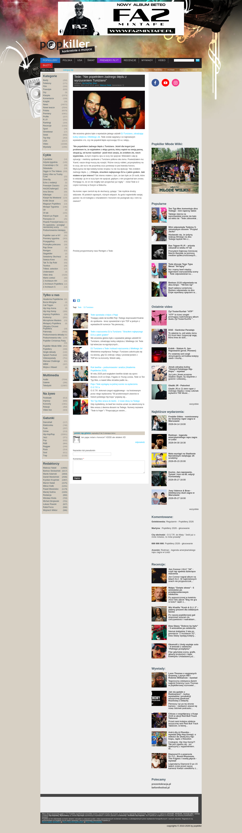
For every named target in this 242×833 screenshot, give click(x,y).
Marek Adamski (50, 474)
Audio (45, 379)
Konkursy (47, 317)
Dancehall (47, 422)
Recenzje (47, 126)
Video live (47, 410)
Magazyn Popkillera (52, 204)
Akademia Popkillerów (53, 299)
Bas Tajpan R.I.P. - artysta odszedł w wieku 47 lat (181, 246)
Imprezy (46, 401)
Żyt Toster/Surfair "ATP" (180, 311)
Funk (45, 428)
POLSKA (67, 60)
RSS (195, 70)
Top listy (46, 138)
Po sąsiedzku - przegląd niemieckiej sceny (54, 226)
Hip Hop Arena (49, 308)
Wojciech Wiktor (50, 510)
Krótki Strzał (48, 201)
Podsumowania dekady (53, 335)
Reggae (46, 446)
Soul (45, 452)
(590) (65, 507)
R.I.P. (45, 119)
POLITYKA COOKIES (94, 822)
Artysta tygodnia (50, 162)
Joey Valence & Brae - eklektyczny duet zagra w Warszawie (181, 492)
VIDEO (162, 60)
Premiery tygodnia (51, 238)
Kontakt (171, 70)
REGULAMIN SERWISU (51, 822)
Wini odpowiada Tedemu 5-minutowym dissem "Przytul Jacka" (183, 229)
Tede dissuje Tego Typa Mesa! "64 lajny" (180, 265)
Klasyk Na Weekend (52, 198)
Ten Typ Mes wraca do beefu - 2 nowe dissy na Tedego (115, 401)
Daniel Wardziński (51, 477)
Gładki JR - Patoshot (179, 385)
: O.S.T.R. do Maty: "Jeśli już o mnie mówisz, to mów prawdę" (173, 535)
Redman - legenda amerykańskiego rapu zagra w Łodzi (182, 437)
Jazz (45, 437)
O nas (146, 70)
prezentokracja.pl (161, 784)
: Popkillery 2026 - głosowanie (171, 528)
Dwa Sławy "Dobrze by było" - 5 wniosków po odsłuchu (183, 627)
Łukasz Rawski (49, 504)
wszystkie (194, 404)
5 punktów (47, 159)
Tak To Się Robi (50, 263)
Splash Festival (50, 355)
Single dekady (49, 352)
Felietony (47, 83)
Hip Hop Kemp (49, 311)
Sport (45, 129)
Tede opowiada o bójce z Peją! (104, 315)
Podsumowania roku (52, 338)
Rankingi (47, 123)
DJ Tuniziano (88, 307)
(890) (65, 495)
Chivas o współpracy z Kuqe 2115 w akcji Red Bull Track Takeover (183, 716)
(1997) (64, 480)
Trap (45, 455)
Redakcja (47, 495)
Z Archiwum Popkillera (53, 284)
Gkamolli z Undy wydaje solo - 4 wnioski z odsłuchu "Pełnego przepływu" (183, 646)
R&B (45, 443)
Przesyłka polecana (52, 244)
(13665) (64, 468)
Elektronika (48, 425)
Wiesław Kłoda (49, 498)
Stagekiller (47, 253)
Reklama (184, 70)
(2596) (64, 477)
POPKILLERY (50, 60)
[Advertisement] (112, 423)
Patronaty (158, 70)
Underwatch (48, 272)
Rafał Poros (48, 507)
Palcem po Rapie (50, 216)
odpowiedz (140, 442)
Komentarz (78, 459)
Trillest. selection (50, 269)
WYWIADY (147, 60)
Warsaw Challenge (51, 361)
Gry (44, 92)
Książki (46, 101)
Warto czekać (49, 278)
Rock (45, 449)
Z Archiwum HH (50, 281)
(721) (65, 501)
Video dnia (48, 275)
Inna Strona (48, 191)
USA (79, 60)
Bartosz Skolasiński (52, 471)
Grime (46, 431)
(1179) (64, 489)
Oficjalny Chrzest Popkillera (50, 327)
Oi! (44, 210)
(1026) (64, 492)
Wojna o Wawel (50, 367)
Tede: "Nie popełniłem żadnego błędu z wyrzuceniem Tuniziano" (100, 78)
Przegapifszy (49, 241)
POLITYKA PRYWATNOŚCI (73, 822)
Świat (45, 135)
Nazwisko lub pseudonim (84, 450)
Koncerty (47, 404)
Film (45, 86)
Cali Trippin (48, 305)
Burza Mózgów (49, 302)
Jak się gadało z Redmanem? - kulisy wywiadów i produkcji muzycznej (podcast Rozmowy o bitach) (179, 696)
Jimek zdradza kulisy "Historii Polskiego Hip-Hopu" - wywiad (180, 369)
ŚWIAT (91, 60)
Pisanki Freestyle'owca (53, 222)
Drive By (47, 179)
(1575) (64, 483)
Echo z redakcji (50, 182)
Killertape (47, 195)
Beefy (45, 80)
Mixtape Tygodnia (51, 207)
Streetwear (48, 132)
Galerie (46, 382)
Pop (45, 440)
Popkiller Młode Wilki (52, 346)
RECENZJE (130, 60)
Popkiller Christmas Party (54, 341)
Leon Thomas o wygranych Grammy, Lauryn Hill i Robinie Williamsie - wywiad (182, 675)
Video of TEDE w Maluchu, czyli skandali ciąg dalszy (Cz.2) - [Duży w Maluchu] (109, 226)
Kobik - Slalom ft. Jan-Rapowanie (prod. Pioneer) (182, 349)
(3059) (64, 474)
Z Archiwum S (49, 287)
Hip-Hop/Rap (49, 434)
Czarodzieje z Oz (50, 165)
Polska (46, 110)
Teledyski (47, 385)
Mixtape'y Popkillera (52, 323)
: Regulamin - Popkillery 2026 (173, 521)
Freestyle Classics (51, 185)
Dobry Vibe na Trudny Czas (53, 175)
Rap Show (47, 247)
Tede (80, 307)
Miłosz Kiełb (48, 486)
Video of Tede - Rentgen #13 (109, 276)
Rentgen (47, 250)
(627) (65, 504)
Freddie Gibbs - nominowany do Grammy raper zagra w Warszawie (183, 418)
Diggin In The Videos (52, 171)
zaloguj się (68, 70)
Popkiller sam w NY (52, 235)
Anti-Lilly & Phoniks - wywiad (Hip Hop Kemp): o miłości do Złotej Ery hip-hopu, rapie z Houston (182, 735)
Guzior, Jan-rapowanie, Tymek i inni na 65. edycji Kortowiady (181, 474)
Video (45, 144)
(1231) (64, 486)
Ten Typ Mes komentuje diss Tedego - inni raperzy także (183, 209)
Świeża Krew (49, 259)
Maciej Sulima (49, 492)
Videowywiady (49, 358)
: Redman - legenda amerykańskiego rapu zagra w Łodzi (173, 551)
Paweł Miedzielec (51, 489)
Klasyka (46, 95)
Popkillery (47, 349)
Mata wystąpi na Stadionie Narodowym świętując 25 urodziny (182, 455)
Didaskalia (47, 168)
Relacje (46, 407)
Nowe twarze (49, 107)
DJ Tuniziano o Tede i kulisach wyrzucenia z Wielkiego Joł (116, 348)
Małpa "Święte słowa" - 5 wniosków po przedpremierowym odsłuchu (181, 591)
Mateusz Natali (49, 468)
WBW (45, 364)
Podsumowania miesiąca (54, 230)
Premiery (47, 113)
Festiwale (47, 398)
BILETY (47, 65)
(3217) (64, 471)
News (45, 104)
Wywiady (47, 147)
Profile (46, 116)
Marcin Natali (49, 483)
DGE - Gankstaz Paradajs (181, 330)
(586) (65, 510)
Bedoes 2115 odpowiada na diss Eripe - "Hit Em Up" (182, 283)
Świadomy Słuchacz (52, 256)
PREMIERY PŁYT (109, 60)
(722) (65, 498)
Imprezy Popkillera (51, 314)
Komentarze (48, 98)
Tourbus (46, 266)
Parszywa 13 (49, 219)
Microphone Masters (52, 320)
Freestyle (47, 89)
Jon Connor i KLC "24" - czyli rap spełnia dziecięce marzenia (182, 571)
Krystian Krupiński (51, 480)
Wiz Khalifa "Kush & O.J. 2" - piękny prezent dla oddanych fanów (183, 609)
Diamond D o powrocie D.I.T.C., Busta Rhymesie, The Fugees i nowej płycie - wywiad (182, 757)
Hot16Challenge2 (51, 188)
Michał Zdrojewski (51, 501)
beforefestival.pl (161, 788)
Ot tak (45, 213)
